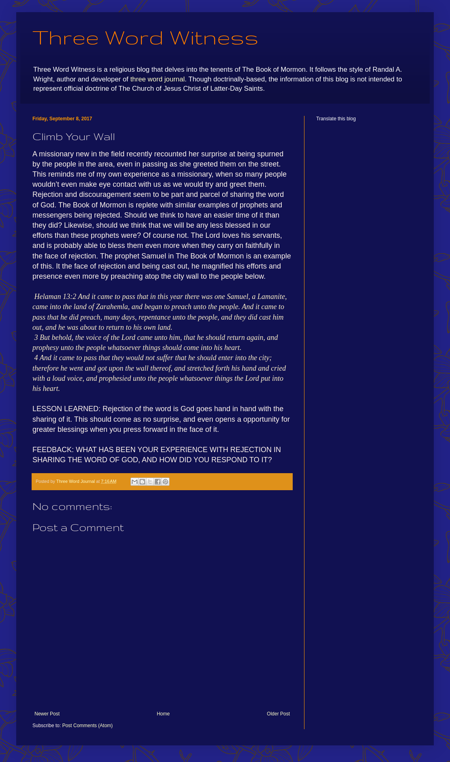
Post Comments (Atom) (87, 725)
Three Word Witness (145, 37)
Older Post (278, 714)
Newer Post (47, 714)
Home (163, 714)
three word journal (157, 79)
